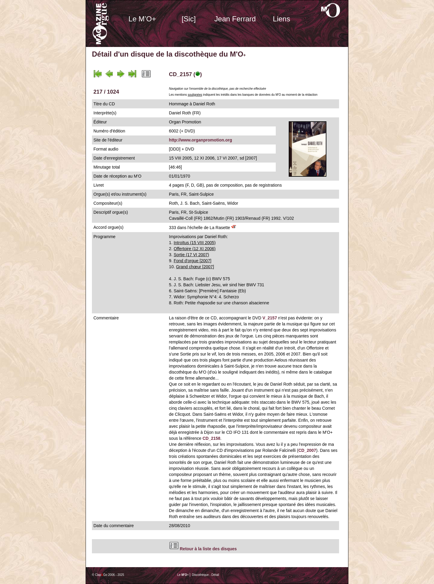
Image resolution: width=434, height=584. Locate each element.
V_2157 (270, 317)
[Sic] (189, 19)
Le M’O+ (142, 19)
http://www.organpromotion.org (200, 140)
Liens (281, 19)
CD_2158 (211, 438)
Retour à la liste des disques (208, 548)
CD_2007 (307, 450)
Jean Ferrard (235, 19)
